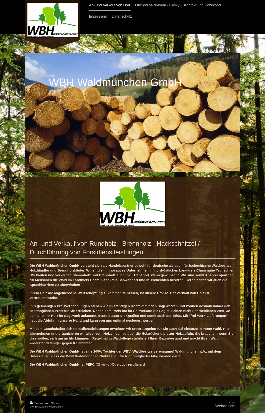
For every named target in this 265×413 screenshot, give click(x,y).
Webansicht (225, 406)
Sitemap (55, 403)
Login (232, 402)
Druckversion (40, 403)
